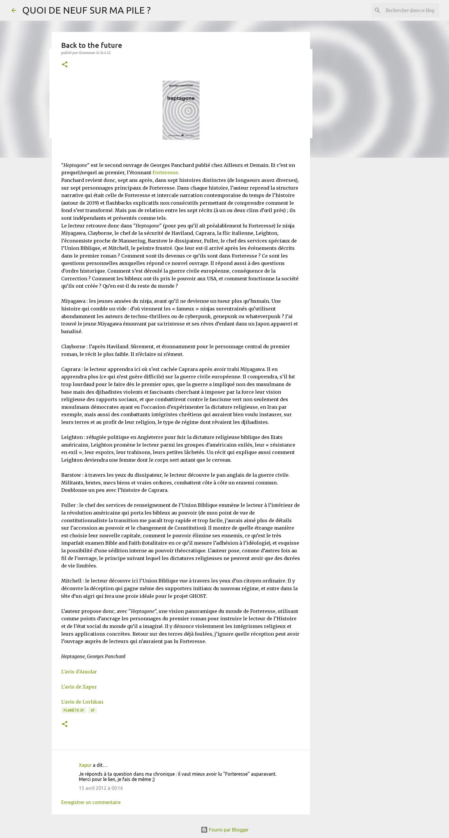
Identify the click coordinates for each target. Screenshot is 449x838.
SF (93, 710)
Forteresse (165, 172)
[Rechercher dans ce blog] (408, 10)
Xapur (85, 765)
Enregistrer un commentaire (91, 802)
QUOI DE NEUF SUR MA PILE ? (86, 10)
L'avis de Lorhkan (82, 702)
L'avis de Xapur (79, 687)
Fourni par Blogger (225, 829)
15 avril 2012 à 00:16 (101, 788)
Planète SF (74, 710)
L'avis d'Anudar (79, 672)
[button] (64, 65)
